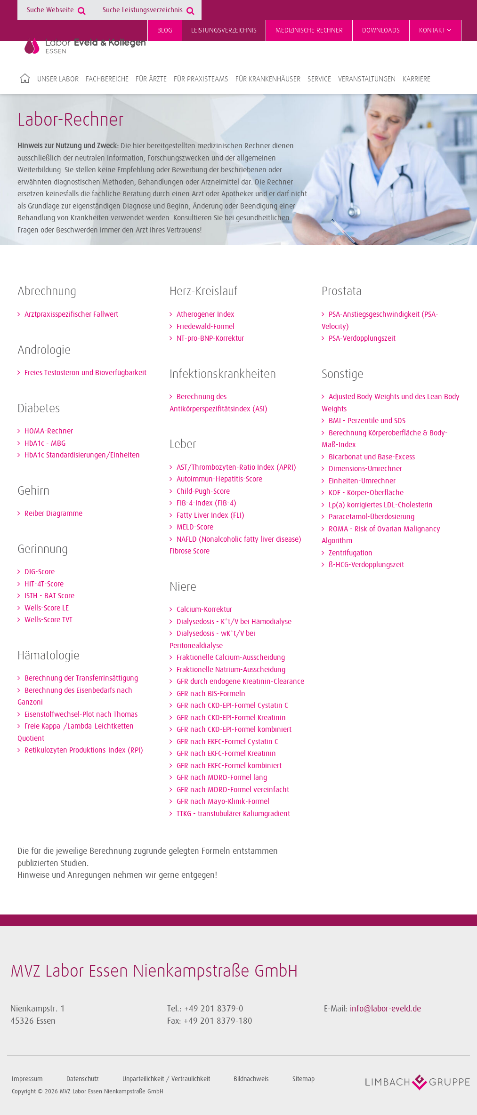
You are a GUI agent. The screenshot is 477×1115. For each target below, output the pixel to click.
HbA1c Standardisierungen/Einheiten (81, 455)
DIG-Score (39, 572)
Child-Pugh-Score (202, 491)
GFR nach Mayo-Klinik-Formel (222, 801)
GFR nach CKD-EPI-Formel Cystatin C (231, 705)
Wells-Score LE (46, 608)
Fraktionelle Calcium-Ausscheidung (230, 657)
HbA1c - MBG (44, 443)
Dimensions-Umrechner (364, 469)
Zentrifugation (349, 553)
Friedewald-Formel (204, 326)
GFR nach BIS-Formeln (210, 694)
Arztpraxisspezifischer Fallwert (70, 314)
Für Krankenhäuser (267, 79)
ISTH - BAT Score (48, 596)
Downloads (381, 30)
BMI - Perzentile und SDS (366, 421)
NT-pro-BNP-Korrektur (209, 338)
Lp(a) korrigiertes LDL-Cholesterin (380, 505)
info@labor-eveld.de (385, 1008)
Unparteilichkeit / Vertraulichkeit (166, 1079)
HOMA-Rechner (48, 431)
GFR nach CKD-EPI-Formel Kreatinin (230, 718)
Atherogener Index (204, 314)
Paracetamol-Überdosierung (370, 517)
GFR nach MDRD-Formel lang (221, 777)
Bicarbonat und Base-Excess (371, 457)
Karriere (416, 79)
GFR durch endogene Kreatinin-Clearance (239, 681)
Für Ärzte (151, 79)
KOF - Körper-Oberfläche (365, 493)
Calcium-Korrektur (203, 609)
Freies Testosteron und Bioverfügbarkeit (84, 373)
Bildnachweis (251, 1079)
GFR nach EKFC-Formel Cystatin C (226, 742)
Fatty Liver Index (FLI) (209, 515)
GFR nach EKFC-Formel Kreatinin (225, 753)
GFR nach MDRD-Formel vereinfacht (232, 790)
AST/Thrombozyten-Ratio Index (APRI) (235, 467)
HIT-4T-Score (43, 584)
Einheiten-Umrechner (361, 481)
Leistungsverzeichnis (224, 30)
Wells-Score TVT (48, 620)
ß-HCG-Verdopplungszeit (365, 565)
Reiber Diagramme (52, 513)
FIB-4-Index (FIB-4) (205, 503)
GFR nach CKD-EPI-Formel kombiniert (233, 729)
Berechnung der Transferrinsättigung (80, 678)
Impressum (27, 1079)
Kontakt (435, 30)
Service (319, 79)
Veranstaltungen (367, 79)
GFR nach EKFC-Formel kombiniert (228, 766)
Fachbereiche (107, 79)
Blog (164, 30)
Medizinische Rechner (309, 30)
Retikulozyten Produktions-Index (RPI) (83, 750)
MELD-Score (194, 527)
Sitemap (303, 1079)
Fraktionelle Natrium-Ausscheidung (230, 670)
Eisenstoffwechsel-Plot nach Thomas (80, 714)
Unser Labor (58, 79)
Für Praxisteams (201, 79)
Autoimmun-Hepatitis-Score (218, 479)
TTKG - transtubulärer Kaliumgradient (232, 814)
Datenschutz (82, 1079)
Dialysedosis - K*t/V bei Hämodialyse (233, 622)
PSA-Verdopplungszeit (361, 338)
